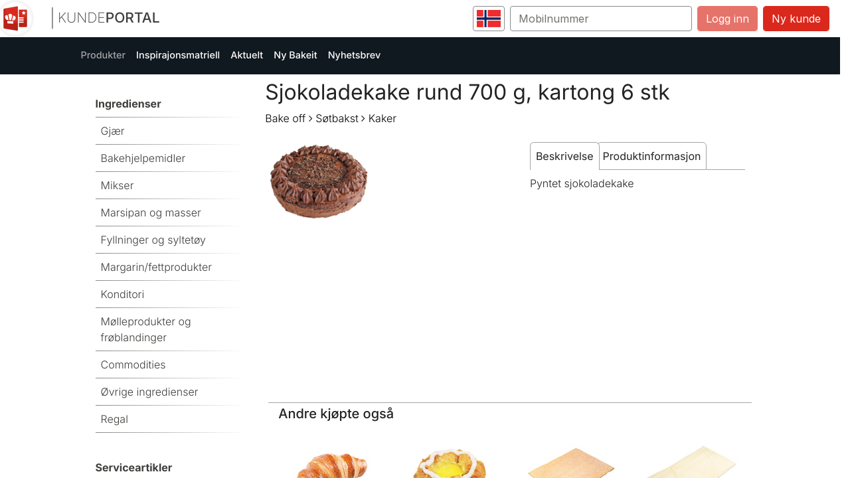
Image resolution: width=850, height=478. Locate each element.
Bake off (285, 118)
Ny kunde (796, 18)
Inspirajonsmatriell (178, 55)
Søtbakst (336, 118)
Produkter (103, 55)
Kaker (382, 118)
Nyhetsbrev (354, 55)
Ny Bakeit (295, 55)
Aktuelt (246, 55)
